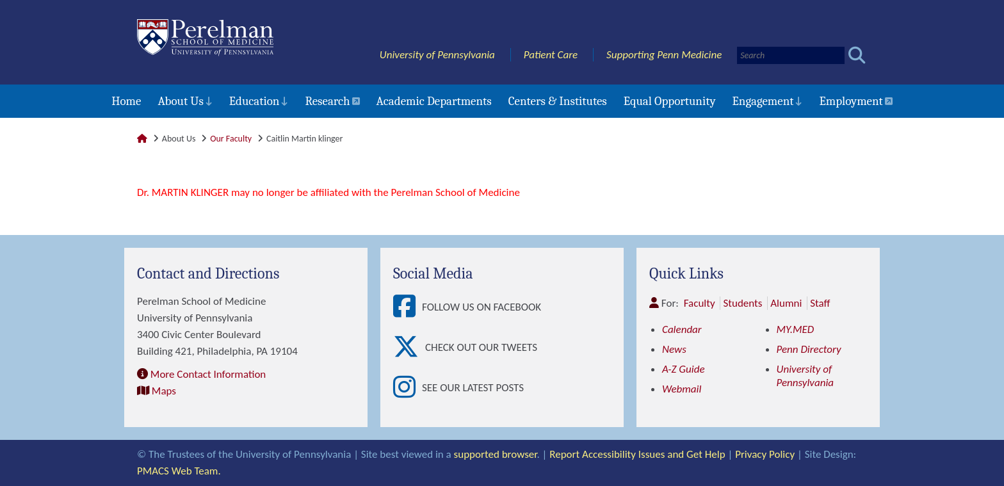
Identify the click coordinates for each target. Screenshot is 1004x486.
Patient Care (551, 54)
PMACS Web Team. (179, 471)
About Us (180, 101)
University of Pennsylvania (437, 54)
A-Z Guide (683, 369)
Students (742, 303)
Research (327, 101)
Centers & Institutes (557, 101)
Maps (164, 391)
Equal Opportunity (670, 101)
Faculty (699, 303)
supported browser (495, 454)
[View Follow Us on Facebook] (407, 307)
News (674, 349)
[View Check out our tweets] (409, 347)
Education (254, 101)
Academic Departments (434, 101)
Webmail (681, 389)
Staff (820, 303)
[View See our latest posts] (407, 387)
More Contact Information (208, 374)
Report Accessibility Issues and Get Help (637, 454)
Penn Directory (809, 349)
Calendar (682, 329)
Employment (850, 101)
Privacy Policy (765, 454)
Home (126, 101)
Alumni (786, 303)
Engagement (763, 101)
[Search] (791, 55)
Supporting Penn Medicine (664, 54)
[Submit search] (857, 55)
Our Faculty (231, 138)
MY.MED (795, 329)
